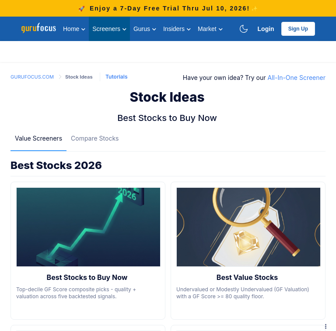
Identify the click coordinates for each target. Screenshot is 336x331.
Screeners (109, 28)
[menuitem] (38, 138)
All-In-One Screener (297, 77)
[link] (32, 76)
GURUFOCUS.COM (32, 77)
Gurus (144, 28)
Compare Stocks (95, 138)
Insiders (177, 28)
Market (210, 28)
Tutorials (116, 76)
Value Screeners (38, 138)
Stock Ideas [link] (79, 77)
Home (74, 28)
